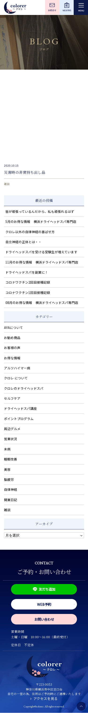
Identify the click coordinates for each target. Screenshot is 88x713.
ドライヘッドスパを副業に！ (26, 272)
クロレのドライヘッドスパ (23, 388)
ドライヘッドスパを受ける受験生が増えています (41, 252)
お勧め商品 (12, 337)
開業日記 (10, 499)
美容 (7, 469)
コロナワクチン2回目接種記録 (27, 282)
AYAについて (13, 327)
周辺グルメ (12, 428)
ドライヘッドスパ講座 (20, 408)
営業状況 (10, 438)
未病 (7, 449)
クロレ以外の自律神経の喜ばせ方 (30, 231)
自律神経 (10, 489)
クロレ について (16, 378)
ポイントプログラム (19, 418)
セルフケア (12, 398)
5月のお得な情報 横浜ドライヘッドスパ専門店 (40, 221)
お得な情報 (12, 358)
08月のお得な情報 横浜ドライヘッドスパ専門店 (41, 302)
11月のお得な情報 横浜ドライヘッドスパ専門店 (41, 262)
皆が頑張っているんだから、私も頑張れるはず (39, 211)
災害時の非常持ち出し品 (24, 172)
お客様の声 (12, 347)
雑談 (7, 184)
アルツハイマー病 (17, 368)
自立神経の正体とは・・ (23, 241)
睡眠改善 (10, 459)
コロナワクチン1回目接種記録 (27, 292)
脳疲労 (9, 479)
